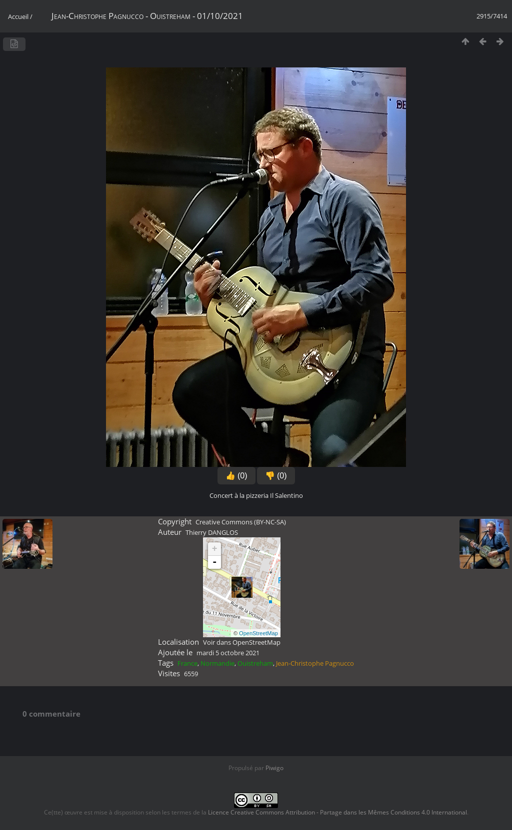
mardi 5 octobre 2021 (228, 652)
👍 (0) (237, 475)
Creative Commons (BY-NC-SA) (241, 521)
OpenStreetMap (258, 633)
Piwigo (275, 768)
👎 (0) (276, 475)
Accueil (18, 16)
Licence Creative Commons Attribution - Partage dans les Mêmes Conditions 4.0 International (337, 812)
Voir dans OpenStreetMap (241, 642)
